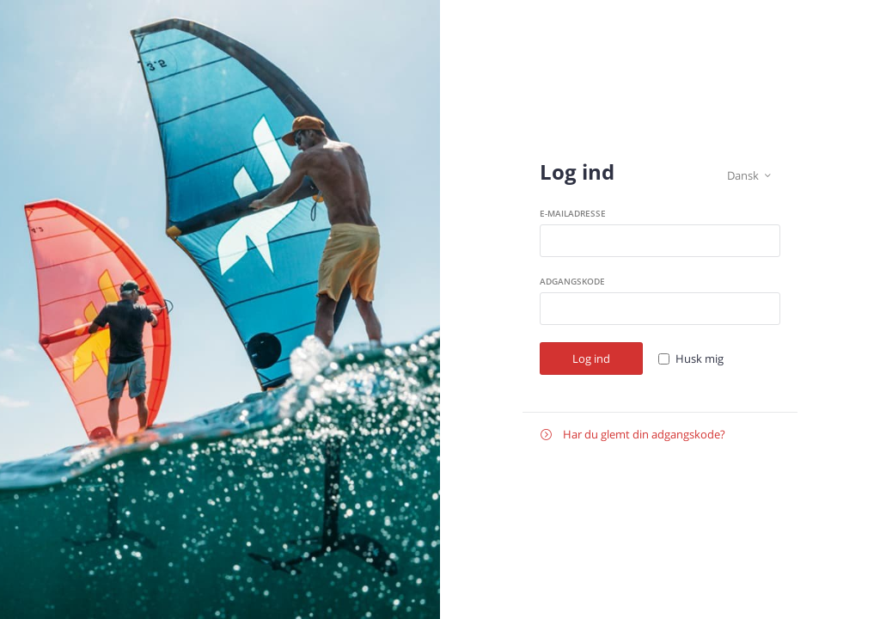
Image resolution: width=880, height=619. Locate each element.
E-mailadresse (573, 213)
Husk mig (699, 358)
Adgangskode (572, 281)
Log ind (591, 358)
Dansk (749, 176)
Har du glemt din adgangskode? (633, 434)
